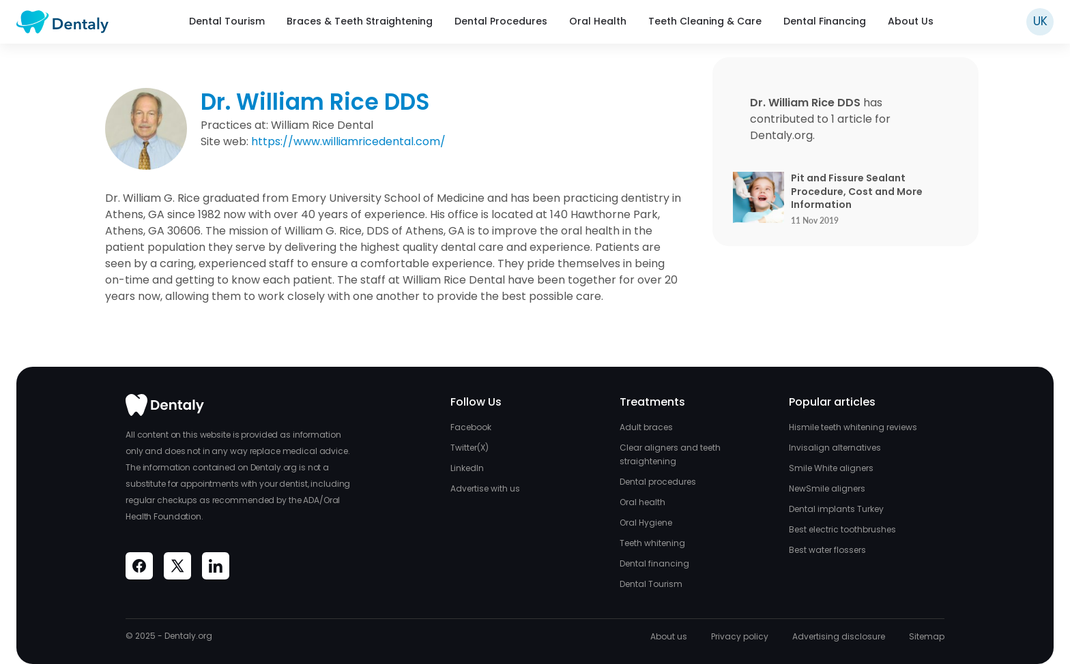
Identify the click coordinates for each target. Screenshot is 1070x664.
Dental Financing (824, 21)
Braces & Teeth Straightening (360, 21)
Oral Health (597, 21)
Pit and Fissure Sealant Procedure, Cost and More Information (857, 191)
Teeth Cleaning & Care (705, 21)
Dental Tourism (227, 21)
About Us (911, 21)
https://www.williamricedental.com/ (348, 141)
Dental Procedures (500, 21)
